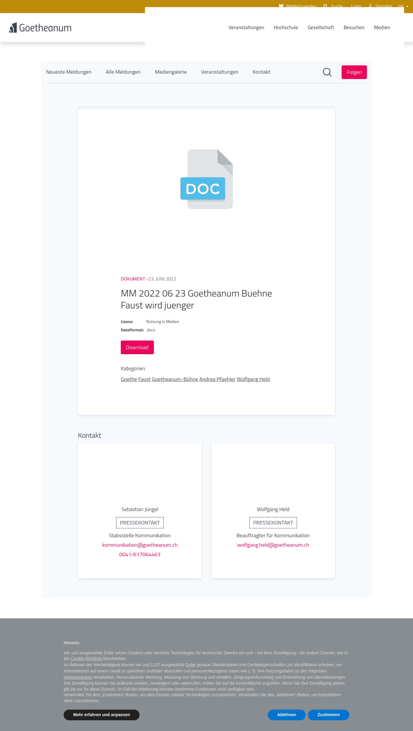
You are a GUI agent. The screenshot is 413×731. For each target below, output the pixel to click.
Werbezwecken (78, 677)
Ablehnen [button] (286, 714)
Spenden (379, 6)
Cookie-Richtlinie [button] (86, 658)
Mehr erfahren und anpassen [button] (101, 714)
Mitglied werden (292, 6)
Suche (329, 6)
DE (401, 6)
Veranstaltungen (255, 27)
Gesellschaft (330, 27)
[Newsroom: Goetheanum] (206, 330)
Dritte (190, 664)
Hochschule (295, 27)
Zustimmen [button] (328, 714)
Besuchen (363, 27)
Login (353, 6)
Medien (391, 27)
